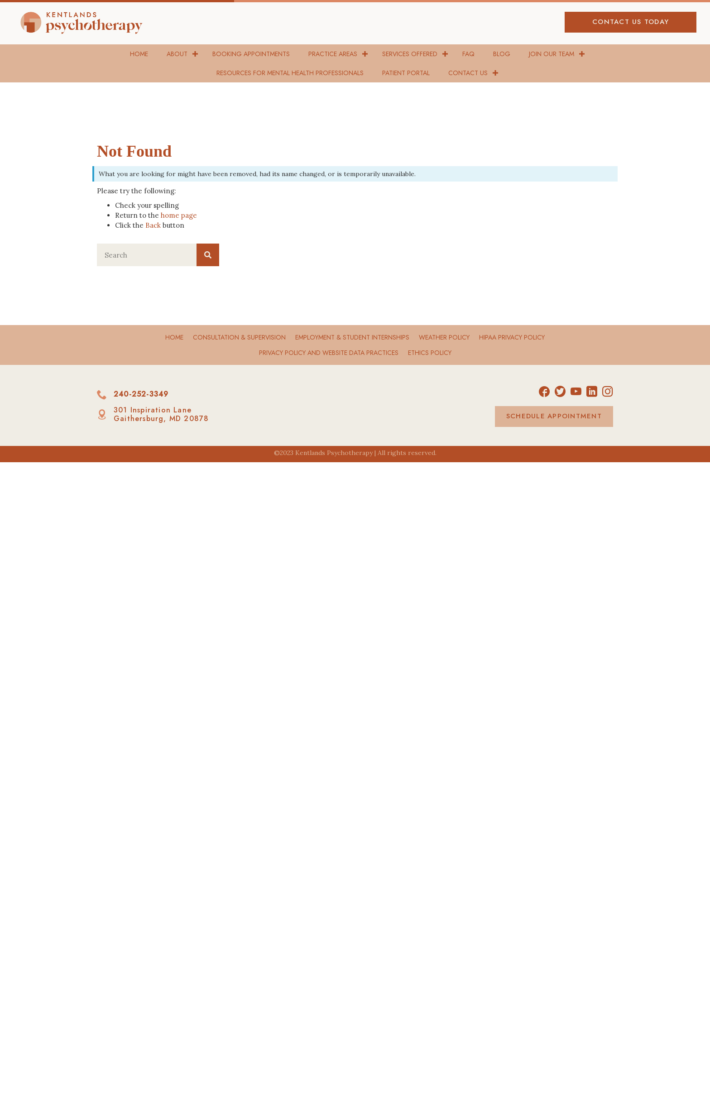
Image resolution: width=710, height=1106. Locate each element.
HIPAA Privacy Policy (512, 337)
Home (139, 53)
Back (153, 225)
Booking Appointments (251, 53)
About (177, 53)
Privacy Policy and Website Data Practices (328, 352)
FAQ (468, 53)
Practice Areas (332, 53)
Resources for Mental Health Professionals (290, 72)
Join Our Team (551, 53)
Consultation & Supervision (239, 337)
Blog (501, 53)
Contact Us (468, 72)
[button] (630, 22)
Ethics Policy (429, 352)
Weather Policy (444, 337)
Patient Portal (406, 72)
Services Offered (409, 53)
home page (179, 215)
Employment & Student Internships (352, 337)
